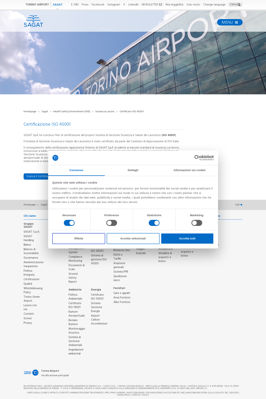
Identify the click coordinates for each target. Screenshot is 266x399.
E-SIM (75, 5)
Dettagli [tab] (133, 170)
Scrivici (28, 318)
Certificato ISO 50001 (97, 297)
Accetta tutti (187, 238)
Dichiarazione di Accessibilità (163, 393)
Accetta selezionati (133, 238)
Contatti (29, 314)
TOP (238, 205)
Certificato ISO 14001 (75, 305)
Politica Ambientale (75, 297)
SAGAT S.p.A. (32, 232)
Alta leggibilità (174, 5)
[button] (239, 5)
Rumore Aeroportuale (77, 314)
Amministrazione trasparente (34, 264)
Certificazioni (31, 279)
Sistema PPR (120, 272)
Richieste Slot (121, 250)
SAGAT (58, 4)
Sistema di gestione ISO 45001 (99, 259)
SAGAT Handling (29, 238)
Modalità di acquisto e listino (165, 257)
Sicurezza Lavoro (105, 111)
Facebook (98, 5)
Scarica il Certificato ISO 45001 (47, 176)
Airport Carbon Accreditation (99, 320)
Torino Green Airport (32, 299)
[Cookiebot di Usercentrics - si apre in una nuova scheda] (197, 158)
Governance (31, 258)
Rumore (120, 393)
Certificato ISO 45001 (97, 249)
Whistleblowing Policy (33, 290)
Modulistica (165, 249)
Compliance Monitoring (75, 259)
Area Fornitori (121, 297)
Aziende (141, 253)
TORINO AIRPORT (37, 4)
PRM (112, 393)
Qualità (28, 284)
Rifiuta (78, 238)
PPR (107, 393)
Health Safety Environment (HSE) (72, 111)
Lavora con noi (30, 307)
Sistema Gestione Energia (96, 307)
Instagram (114, 5)
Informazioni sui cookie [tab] (190, 170)
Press (85, 5)
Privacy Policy (141, 395)
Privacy (28, 323)
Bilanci (27, 245)
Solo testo (193, 5)
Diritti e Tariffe (118, 257)
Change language (214, 5)
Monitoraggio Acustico (77, 331)
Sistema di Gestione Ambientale (75, 341)
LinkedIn (133, 5)
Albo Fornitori (121, 302)
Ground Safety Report (73, 278)
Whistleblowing (136, 393)
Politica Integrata (29, 273)
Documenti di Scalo (77, 267)
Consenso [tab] (76, 170)
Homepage (30, 111)
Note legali (34, 393)
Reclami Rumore (73, 322)
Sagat (45, 111)
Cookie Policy (124, 395)
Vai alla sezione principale (55, 375)
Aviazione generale (119, 265)
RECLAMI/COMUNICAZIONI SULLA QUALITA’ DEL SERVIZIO (210, 393)
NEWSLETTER (152, 5)
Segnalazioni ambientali (76, 351)
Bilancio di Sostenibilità (31, 251)
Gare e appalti (121, 293)
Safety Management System (76, 248)
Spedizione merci (120, 278)
